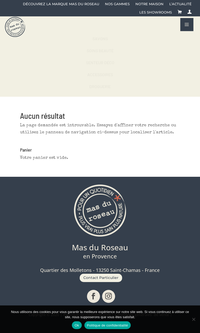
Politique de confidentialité (107, 325)
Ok (76, 325)
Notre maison (149, 4)
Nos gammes (117, 4)
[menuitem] (100, 39)
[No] (193, 319)
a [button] (186, 24)
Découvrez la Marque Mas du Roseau (61, 4)
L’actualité (180, 4)
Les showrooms (155, 12)
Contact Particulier (100, 277)
